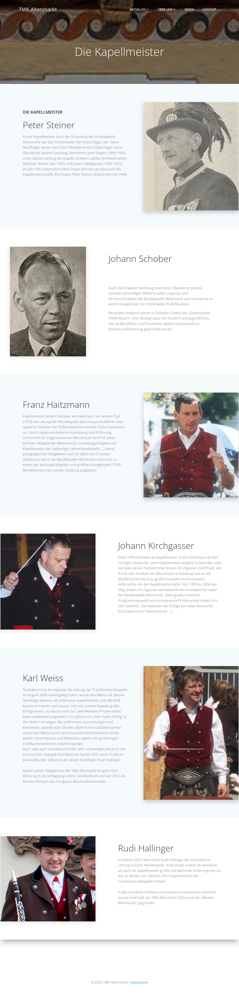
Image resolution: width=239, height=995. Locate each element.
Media (189, 10)
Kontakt (209, 10)
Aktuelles (140, 10)
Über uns (167, 10)
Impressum (139, 982)
